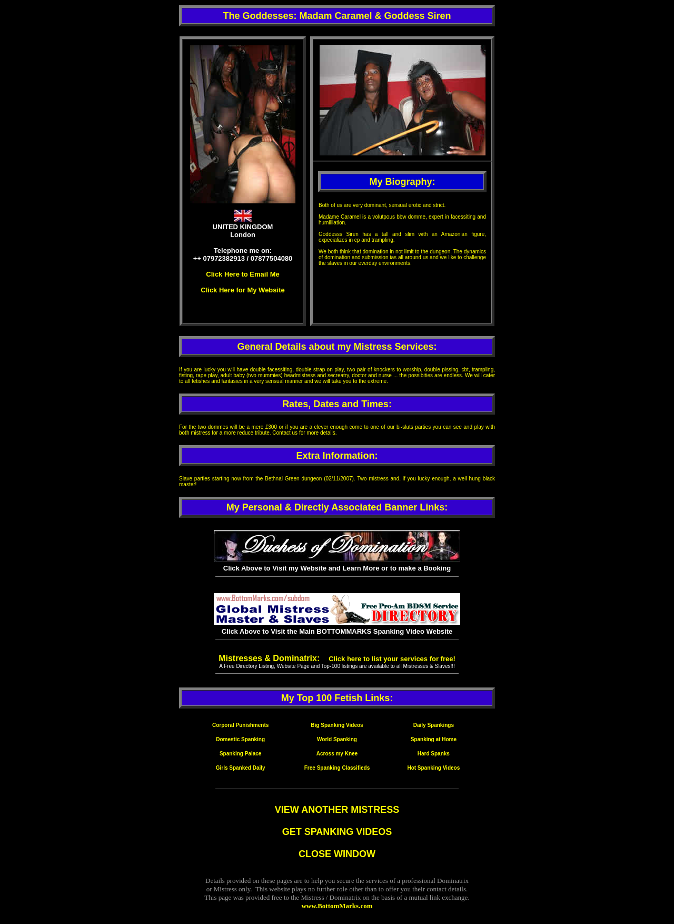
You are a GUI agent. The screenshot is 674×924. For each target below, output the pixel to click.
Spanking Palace (240, 753)
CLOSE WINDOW (337, 854)
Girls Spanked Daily (240, 768)
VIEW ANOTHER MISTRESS (337, 809)
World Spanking (337, 739)
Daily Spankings (433, 725)
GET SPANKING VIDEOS (337, 832)
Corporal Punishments (240, 725)
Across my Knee (337, 753)
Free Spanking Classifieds (337, 768)
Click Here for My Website (242, 290)
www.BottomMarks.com (336, 906)
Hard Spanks (434, 753)
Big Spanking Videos (337, 725)
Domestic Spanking (240, 739)
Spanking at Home (434, 739)
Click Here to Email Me (242, 274)
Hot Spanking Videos (433, 768)
